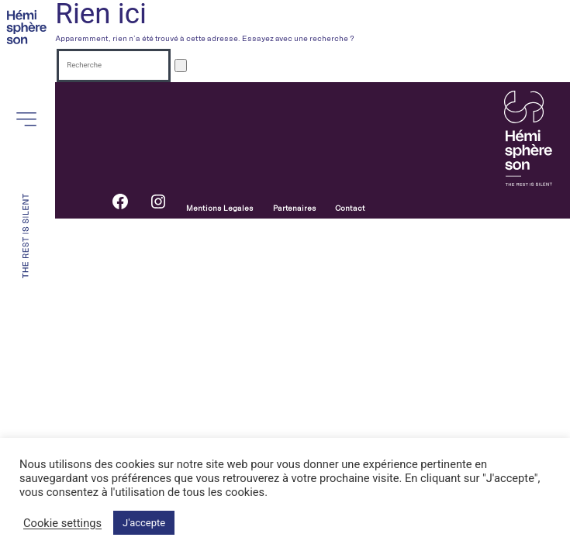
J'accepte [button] (144, 523)
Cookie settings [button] (62, 523)
